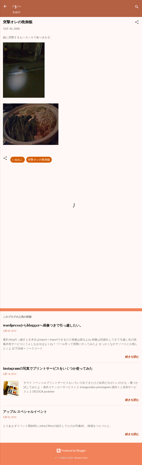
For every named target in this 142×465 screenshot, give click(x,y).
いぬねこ (17, 159)
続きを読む (132, 356)
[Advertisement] (71, 276)
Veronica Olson (80, 458)
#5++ (16, 6)
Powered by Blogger (71, 450)
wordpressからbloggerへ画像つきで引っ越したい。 (43, 325)
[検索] (137, 7)
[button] (137, 23)
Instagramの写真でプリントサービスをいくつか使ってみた (48, 368)
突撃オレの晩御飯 (39, 159)
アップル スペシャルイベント (25, 411)
